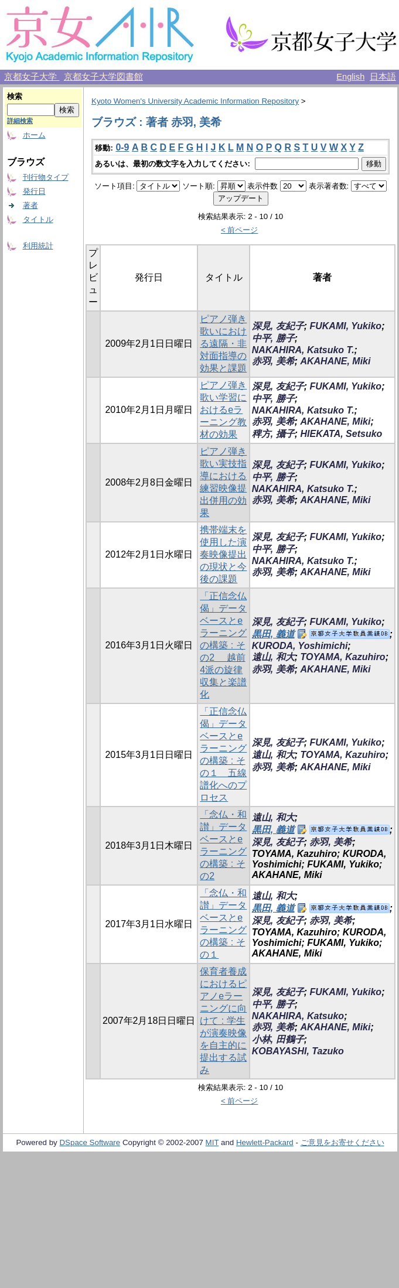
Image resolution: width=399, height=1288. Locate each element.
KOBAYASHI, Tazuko (298, 1051)
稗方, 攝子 (273, 434)
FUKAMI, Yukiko (345, 326)
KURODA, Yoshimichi (300, 646)
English (350, 76)
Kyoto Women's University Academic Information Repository (195, 101)
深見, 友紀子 (278, 326)
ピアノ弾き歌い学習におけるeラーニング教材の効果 (223, 409)
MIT (212, 1142)
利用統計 (38, 245)
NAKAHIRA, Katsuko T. (303, 350)
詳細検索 (20, 120)
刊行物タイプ (46, 177)
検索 (14, 96)
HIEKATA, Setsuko (341, 434)
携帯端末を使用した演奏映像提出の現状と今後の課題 (223, 554)
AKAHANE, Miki (335, 361)
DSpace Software (89, 1142)
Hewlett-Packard (265, 1142)
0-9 (122, 147)
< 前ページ (239, 230)
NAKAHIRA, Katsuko (298, 1016)
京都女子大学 (31, 76)
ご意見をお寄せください (342, 1142)
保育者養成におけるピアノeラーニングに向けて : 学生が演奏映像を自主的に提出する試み (223, 1020)
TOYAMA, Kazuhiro (342, 657)
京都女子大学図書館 (103, 76)
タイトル (38, 219)
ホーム (34, 135)
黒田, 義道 (273, 634)
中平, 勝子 (273, 338)
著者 (30, 205)
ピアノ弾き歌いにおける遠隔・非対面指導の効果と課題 (223, 343)
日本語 (383, 76)
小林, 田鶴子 (278, 1039)
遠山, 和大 (273, 657)
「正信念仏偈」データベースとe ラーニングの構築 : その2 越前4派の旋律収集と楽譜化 (223, 645)
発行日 (34, 191)
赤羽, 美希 (273, 361)
